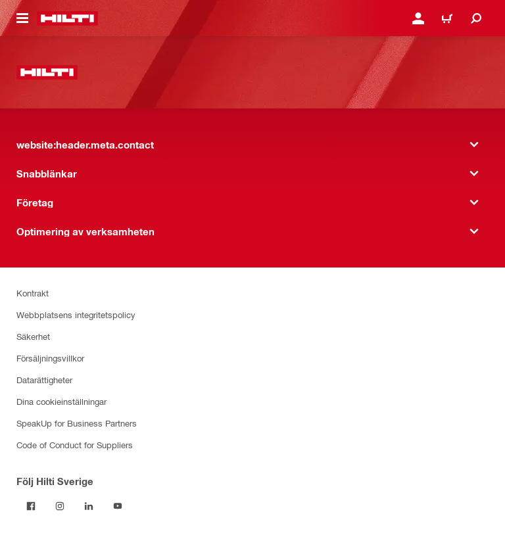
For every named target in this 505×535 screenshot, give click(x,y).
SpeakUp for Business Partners (76, 423)
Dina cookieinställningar (61, 401)
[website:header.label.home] (67, 18)
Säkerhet (33, 336)
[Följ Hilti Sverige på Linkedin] (88, 506)
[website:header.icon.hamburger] (22, 18)
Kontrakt (32, 293)
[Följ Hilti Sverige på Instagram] (59, 506)
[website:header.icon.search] (476, 18)
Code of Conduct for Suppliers (74, 445)
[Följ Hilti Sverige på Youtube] (117, 506)
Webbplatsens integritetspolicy (75, 314)
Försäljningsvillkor (50, 358)
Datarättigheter (44, 379)
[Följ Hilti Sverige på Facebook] (30, 506)
